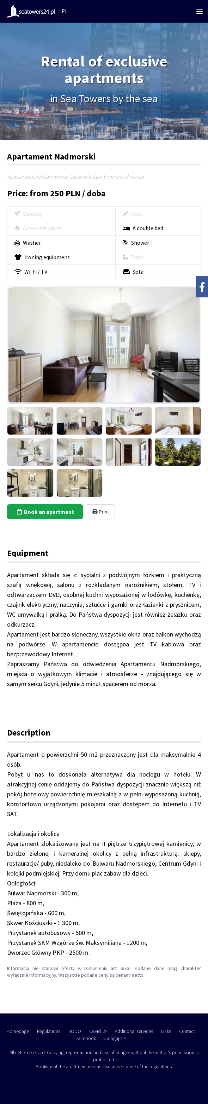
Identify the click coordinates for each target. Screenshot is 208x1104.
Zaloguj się (115, 1038)
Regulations (48, 1031)
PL (65, 11)
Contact (187, 1031)
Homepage (17, 1031)
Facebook (85, 1038)
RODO (74, 1031)
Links (166, 1031)
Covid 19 (98, 1031)
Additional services (134, 1031)
